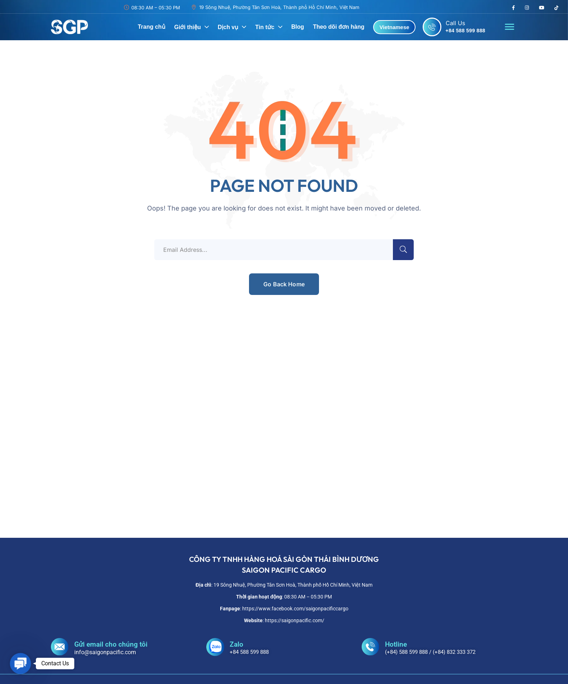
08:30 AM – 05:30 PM (155, 7)
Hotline (396, 644)
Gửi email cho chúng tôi (111, 644)
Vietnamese (394, 27)
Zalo (236, 644)
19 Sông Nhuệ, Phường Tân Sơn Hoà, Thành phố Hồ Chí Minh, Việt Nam (279, 7)
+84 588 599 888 (465, 30)
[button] (20, 663)
